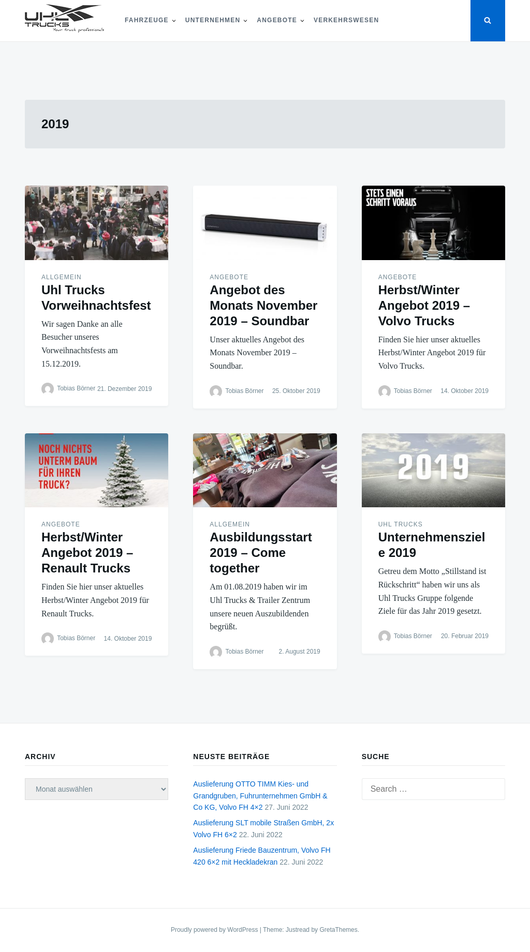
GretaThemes (338, 929)
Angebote (277, 20)
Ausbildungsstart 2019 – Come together (261, 552)
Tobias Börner (76, 388)
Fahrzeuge (147, 20)
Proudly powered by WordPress (215, 929)
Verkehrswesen (346, 20)
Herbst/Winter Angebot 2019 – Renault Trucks (87, 552)
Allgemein (61, 277)
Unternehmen (213, 20)
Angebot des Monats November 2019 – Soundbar (263, 305)
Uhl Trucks (400, 524)
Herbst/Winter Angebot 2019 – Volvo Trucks (424, 305)
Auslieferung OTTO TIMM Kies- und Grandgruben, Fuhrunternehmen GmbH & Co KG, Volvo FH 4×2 (260, 795)
